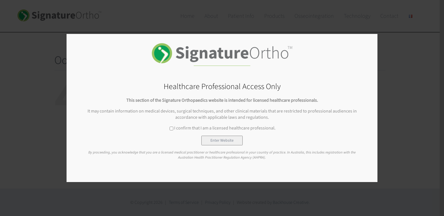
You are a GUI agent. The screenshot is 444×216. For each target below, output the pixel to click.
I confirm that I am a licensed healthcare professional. (223, 128)
